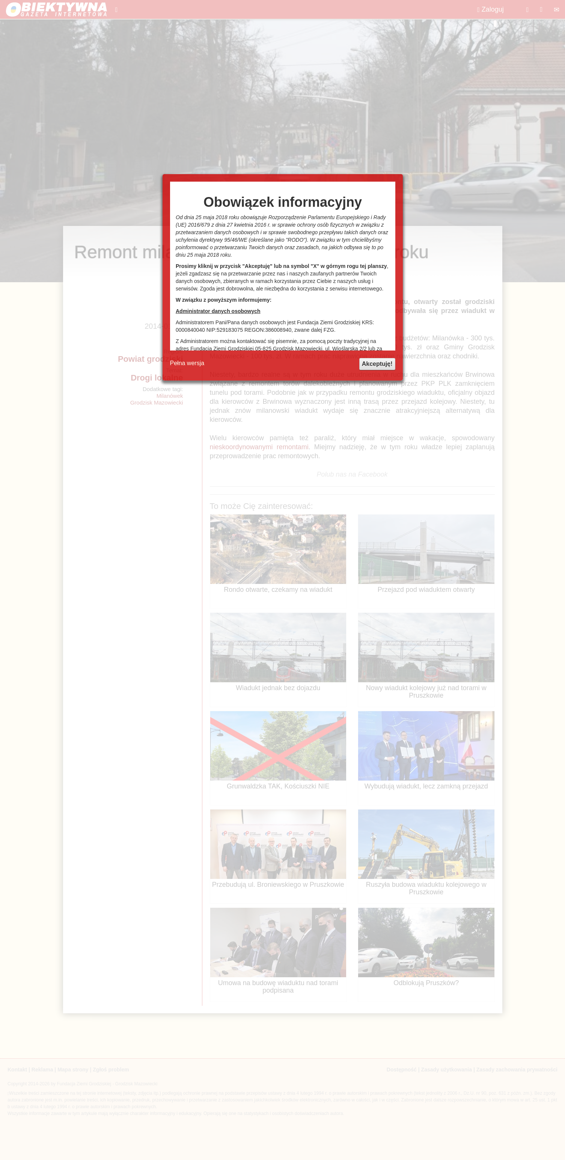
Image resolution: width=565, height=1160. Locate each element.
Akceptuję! (377, 364)
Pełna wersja (187, 363)
